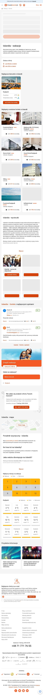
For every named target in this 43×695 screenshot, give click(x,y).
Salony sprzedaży (6, 613)
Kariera (3, 622)
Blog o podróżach (26, 611)
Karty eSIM (4, 639)
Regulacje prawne (26, 637)
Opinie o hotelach (26, 618)
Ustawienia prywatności (28, 632)
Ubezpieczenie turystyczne (9, 635)
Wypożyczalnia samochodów (9, 632)
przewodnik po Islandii (12, 440)
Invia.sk (11, 687)
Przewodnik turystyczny (28, 613)
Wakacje (6, 8)
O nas (3, 611)
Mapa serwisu (5, 625)
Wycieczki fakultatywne (8, 637)
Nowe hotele (25, 620)
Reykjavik (7, 383)
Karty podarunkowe (7, 628)
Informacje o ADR (26, 635)
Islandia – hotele (8, 304)
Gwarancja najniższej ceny (29, 622)
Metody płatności (26, 615)
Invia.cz (38, 685)
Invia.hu (16, 687)
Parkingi (4, 630)
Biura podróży (5, 618)
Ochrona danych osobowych (29, 630)
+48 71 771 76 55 (21, 645)
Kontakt (3, 620)
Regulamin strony (26, 628)
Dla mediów (5, 615)
